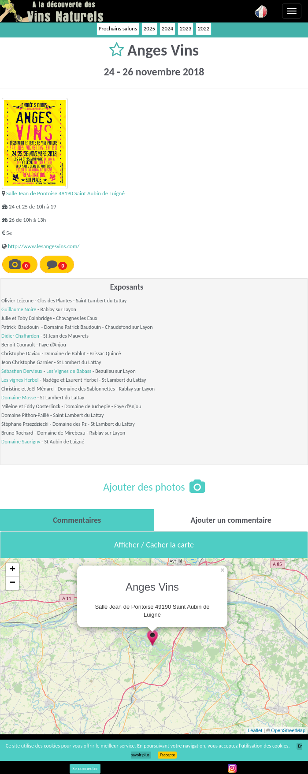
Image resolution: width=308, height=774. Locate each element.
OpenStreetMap (288, 730)
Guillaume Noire (18, 309)
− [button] (12, 583)
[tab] (77, 520)
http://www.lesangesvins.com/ (43, 246)
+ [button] (12, 570)
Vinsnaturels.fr (55, 11)
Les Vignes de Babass (68, 371)
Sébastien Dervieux (21, 371)
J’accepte (167, 755)
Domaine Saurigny (20, 442)
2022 (203, 28)
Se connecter (85, 768)
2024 (167, 28)
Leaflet (255, 730)
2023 (185, 28)
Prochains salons (118, 28)
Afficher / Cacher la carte (154, 545)
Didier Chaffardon (20, 336)
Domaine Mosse (18, 397)
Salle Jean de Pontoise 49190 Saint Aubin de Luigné (65, 193)
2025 (149, 28)
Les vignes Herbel (20, 380)
